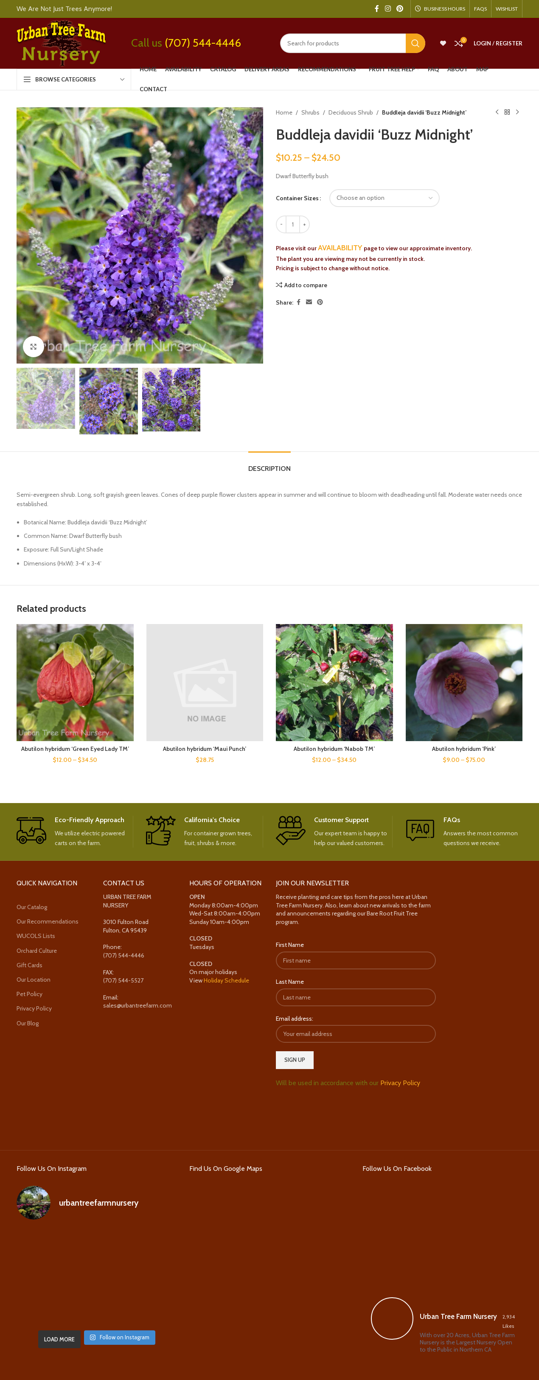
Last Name (290, 981)
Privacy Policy (34, 1008)
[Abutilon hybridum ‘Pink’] (464, 682)
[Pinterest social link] (400, 8)
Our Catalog (32, 907)
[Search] (352, 43)
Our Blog (28, 1023)
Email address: (294, 1018)
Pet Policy (29, 994)
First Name (290, 945)
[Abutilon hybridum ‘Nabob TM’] (334, 682)
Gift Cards (29, 965)
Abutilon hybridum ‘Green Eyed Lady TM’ (75, 749)
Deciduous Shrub (350, 112)
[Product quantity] (292, 224)
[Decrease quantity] (281, 224)
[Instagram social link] (387, 8)
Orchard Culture (37, 951)
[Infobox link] (75, 832)
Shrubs (310, 112)
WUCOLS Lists (36, 936)
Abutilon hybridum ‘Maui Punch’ (204, 749)
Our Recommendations (48, 921)
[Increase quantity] (304, 224)
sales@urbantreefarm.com (137, 1005)
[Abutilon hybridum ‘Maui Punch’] (205, 682)
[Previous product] (497, 112)
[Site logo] (61, 42)
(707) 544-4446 (203, 43)
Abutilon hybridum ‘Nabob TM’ (334, 749)
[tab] (269, 464)
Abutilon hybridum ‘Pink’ (464, 749)
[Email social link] (308, 302)
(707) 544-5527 (123, 980)
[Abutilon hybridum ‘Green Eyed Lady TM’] (75, 682)
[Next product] (517, 112)
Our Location (34, 979)
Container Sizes (297, 198)
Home (284, 112)
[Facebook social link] (377, 8)
